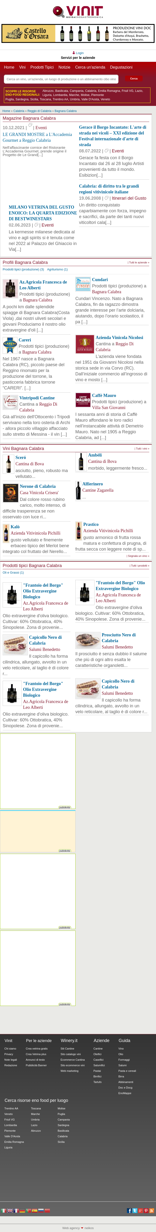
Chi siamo (10, 1048)
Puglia (9, 99)
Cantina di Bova (30, 463)
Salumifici (99, 1065)
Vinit (78, 12)
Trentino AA (60, 99)
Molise (85, 95)
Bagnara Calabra (66, 111)
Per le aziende (39, 1040)
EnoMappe (124, 1093)
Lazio (138, 91)
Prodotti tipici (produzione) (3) (23, 269)
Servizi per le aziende (78, 58)
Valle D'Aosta (90, 99)
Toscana (45, 99)
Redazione (10, 1065)
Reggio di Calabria (39, 111)
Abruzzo (47, 91)
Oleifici (97, 1054)
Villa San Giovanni (108, 407)
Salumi (122, 1065)
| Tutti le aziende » (138, 262)
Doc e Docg (125, 1087)
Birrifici (97, 1076)
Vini (22, 67)
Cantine (98, 1048)
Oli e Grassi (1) (13, 572)
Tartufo (98, 1082)
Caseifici (99, 1059)
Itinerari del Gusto (129, 198)
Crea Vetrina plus (36, 1054)
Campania (76, 91)
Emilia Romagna (109, 91)
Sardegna (22, 99)
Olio (120, 1054)
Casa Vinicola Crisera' (39, 492)
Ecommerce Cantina (73, 1059)
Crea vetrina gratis (37, 1048)
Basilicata (61, 91)
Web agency (71, 1228)
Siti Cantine (67, 1048)
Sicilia (34, 99)
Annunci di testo (35, 1059)
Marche (74, 95)
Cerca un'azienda (90, 67)
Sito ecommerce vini (73, 1065)
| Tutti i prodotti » (139, 565)
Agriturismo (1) (57, 269)
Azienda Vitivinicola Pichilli (36, 533)
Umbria (75, 99)
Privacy (8, 1054)
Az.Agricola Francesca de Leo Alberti (45, 606)
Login (80, 53)
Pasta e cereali (127, 1070)
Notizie (64, 67)
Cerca (134, 78)
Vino (121, 1048)
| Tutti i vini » (141, 448)
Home (9, 67)
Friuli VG (127, 91)
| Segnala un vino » (137, 555)
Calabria (90, 91)
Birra (121, 1076)
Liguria (46, 95)
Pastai (97, 1070)
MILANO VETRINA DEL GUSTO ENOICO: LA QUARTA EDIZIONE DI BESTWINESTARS (43, 213)
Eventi (41, 127)
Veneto (105, 99)
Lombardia (60, 95)
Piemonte (97, 95)
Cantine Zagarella (97, 490)
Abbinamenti (125, 1082)
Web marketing (69, 1070)
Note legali (10, 1059)
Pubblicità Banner (36, 1065)
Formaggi (124, 1059)
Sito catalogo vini (71, 1054)
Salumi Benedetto (44, 649)
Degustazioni (121, 67)
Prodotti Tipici (42, 67)
